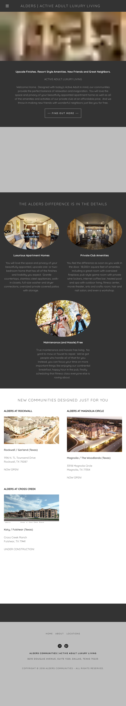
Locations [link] (73, 633)
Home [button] (49, 633)
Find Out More (63, 113)
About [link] (59, 633)
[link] (60, 6)
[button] (7, 6)
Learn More (63, 585)
